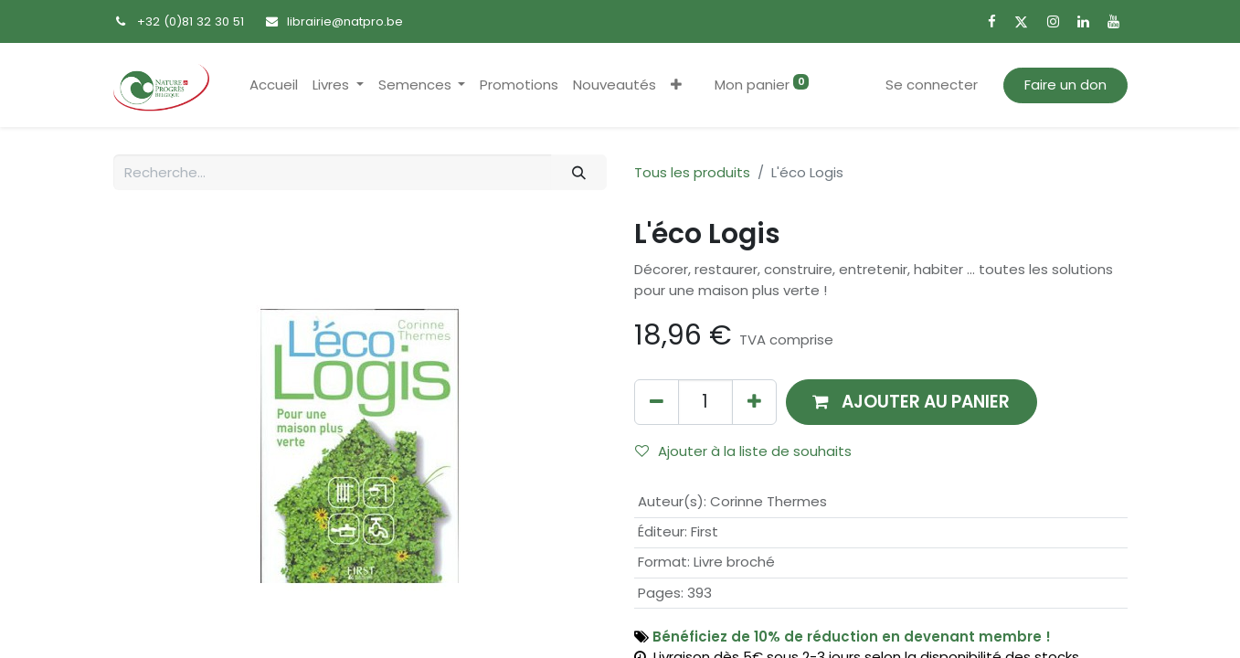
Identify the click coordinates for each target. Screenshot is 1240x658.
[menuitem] (273, 85)
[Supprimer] (656, 401)
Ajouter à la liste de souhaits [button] (743, 451)
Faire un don (1065, 84)
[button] (676, 85)
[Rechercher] (578, 172)
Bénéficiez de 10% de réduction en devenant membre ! (851, 636)
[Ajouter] (754, 401)
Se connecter (931, 84)
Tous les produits (692, 172)
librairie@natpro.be (345, 21)
